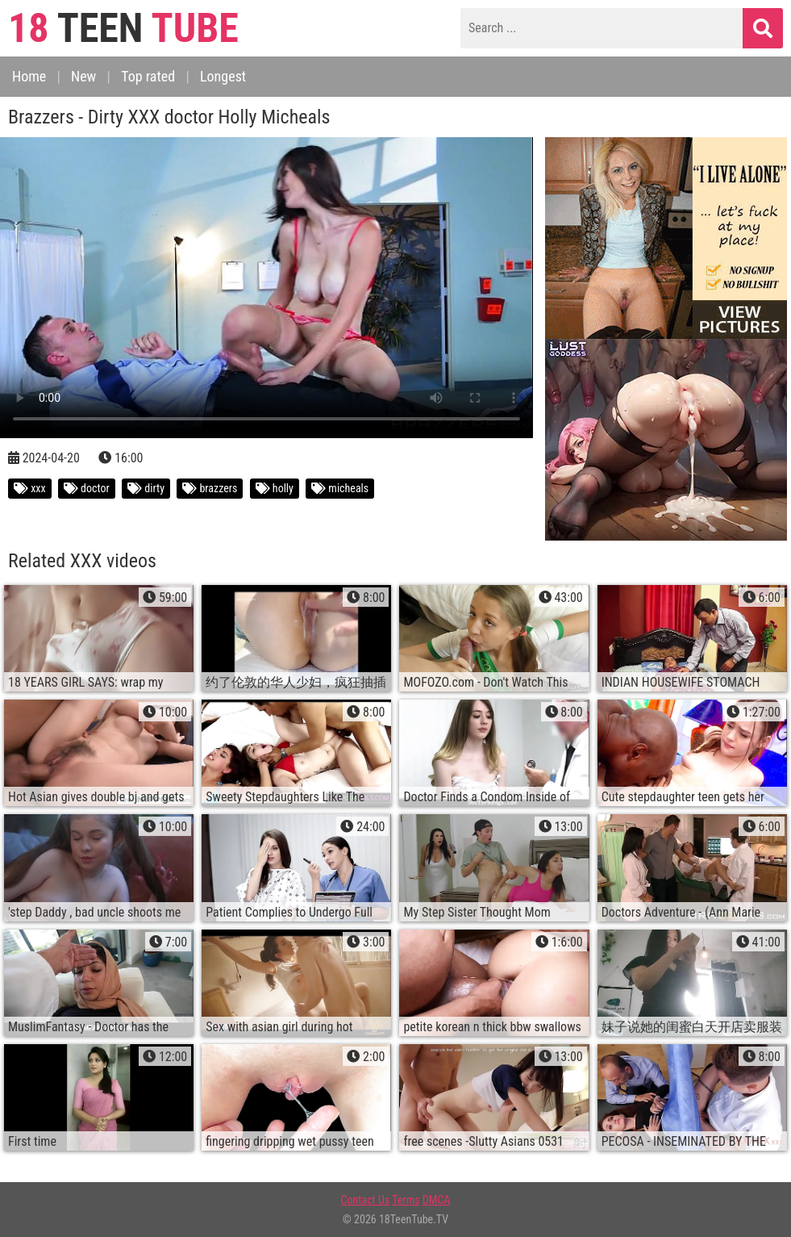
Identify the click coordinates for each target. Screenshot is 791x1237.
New (83, 76)
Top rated (148, 76)
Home (29, 76)
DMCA (437, 1199)
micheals (339, 488)
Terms (405, 1199)
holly (275, 488)
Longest (223, 76)
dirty (145, 488)
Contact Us (365, 1199)
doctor (87, 488)
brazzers (209, 488)
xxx (30, 488)
